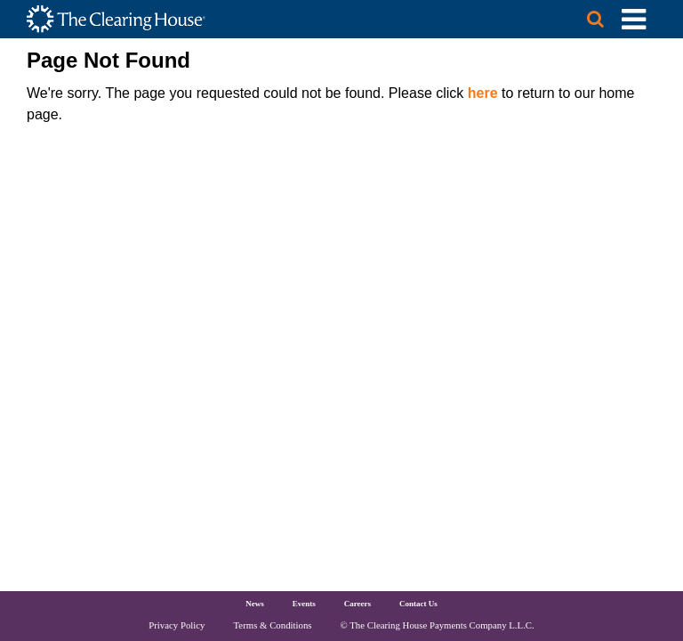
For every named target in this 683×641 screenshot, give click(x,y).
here (483, 93)
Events (304, 603)
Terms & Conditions (273, 625)
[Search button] (587, 19)
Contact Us (418, 603)
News (254, 603)
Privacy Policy (177, 625)
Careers (357, 603)
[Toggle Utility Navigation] (633, 19)
